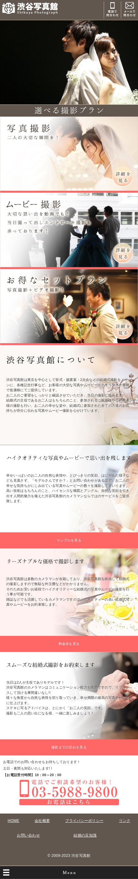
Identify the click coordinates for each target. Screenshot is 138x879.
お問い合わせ (28, 835)
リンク (125, 821)
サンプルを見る (69, 540)
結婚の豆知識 (85, 835)
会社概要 (42, 821)
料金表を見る (69, 644)
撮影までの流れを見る (69, 747)
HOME (13, 821)
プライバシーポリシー (84, 821)
